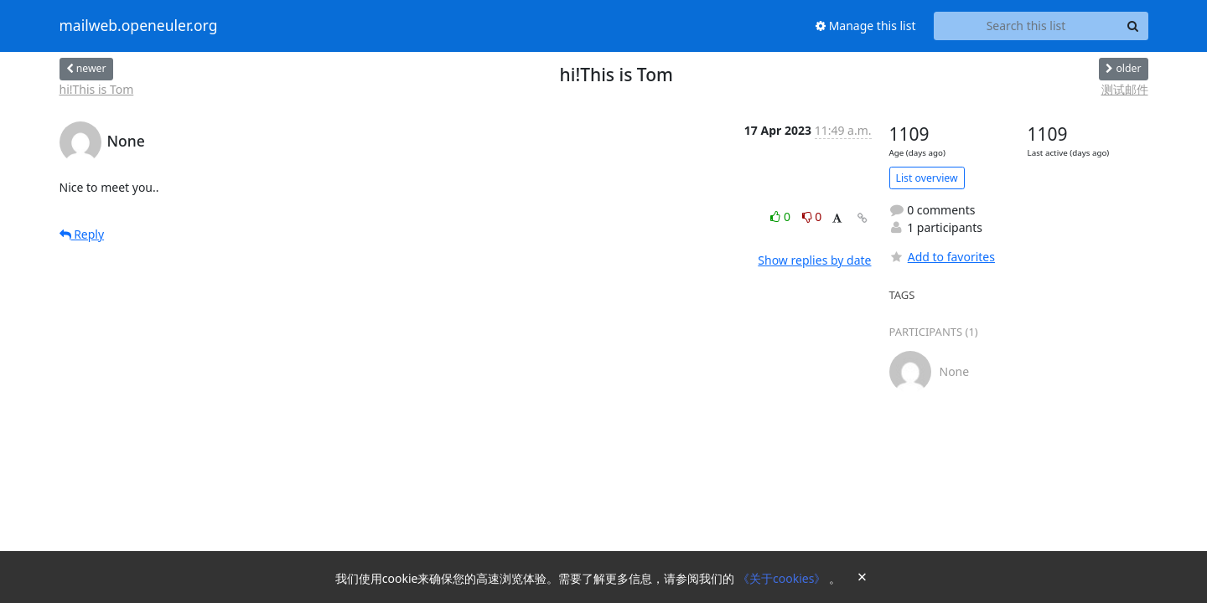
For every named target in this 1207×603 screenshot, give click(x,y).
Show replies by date (814, 260)
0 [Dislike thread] (812, 216)
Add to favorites (942, 257)
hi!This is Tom (97, 89)
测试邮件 (1124, 89)
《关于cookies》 (783, 578)
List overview (927, 178)
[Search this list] (1026, 26)
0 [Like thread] (781, 216)
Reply (82, 234)
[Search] (1133, 26)
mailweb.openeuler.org (139, 26)
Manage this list (866, 26)
